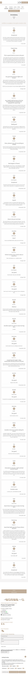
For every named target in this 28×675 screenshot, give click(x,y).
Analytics (15, 666)
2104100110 (4, 610)
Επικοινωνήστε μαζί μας (9, 603)
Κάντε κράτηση (24, 2)
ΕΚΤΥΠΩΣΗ (21, 599)
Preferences (5, 668)
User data (13, 668)
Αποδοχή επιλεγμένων (14, 672)
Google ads (20, 668)
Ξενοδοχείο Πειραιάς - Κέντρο (6, 606)
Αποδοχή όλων (22, 672)
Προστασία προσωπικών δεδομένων (8, 664)
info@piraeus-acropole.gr (6, 614)
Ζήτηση (14, 590)
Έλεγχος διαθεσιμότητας (14, 10)
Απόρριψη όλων (5, 672)
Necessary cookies (7, 666)
